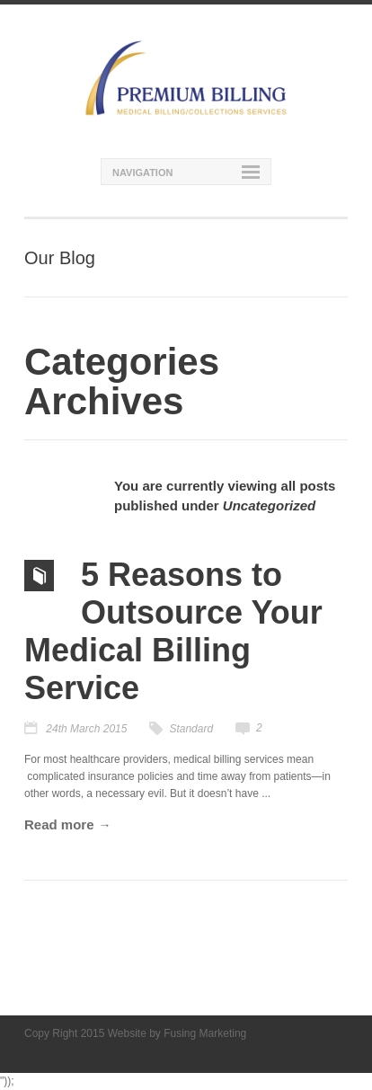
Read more (59, 824)
